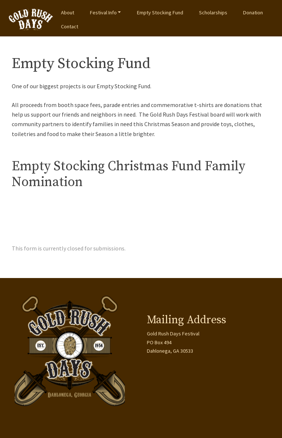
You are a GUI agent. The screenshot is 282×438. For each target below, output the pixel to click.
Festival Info (103, 12)
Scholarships (213, 12)
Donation (253, 12)
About (67, 12)
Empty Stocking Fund (160, 12)
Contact (69, 26)
